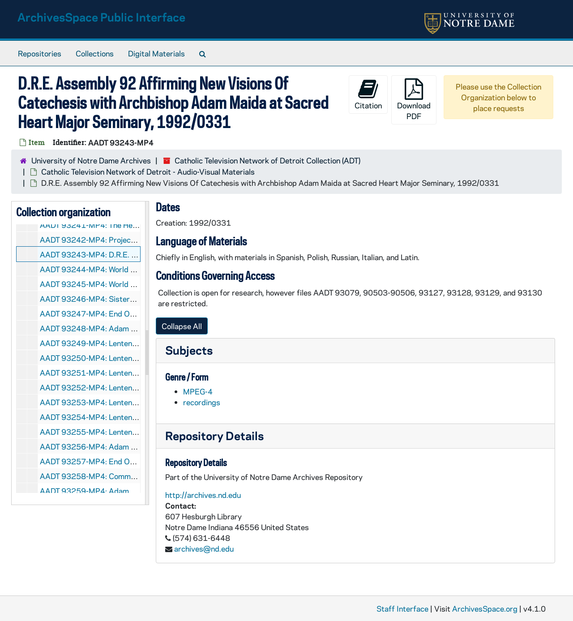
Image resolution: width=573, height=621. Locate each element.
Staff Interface (402, 608)
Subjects (189, 350)
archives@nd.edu (204, 548)
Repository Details (214, 435)
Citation (368, 94)
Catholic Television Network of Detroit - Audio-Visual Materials (148, 171)
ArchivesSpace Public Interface (101, 16)
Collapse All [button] (182, 326)
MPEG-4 (198, 391)
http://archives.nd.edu (203, 495)
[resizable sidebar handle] (147, 353)
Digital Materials (156, 53)
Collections (95, 53)
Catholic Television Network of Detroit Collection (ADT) (267, 160)
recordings (201, 402)
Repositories (39, 53)
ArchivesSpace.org (484, 608)
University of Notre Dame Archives (91, 160)
